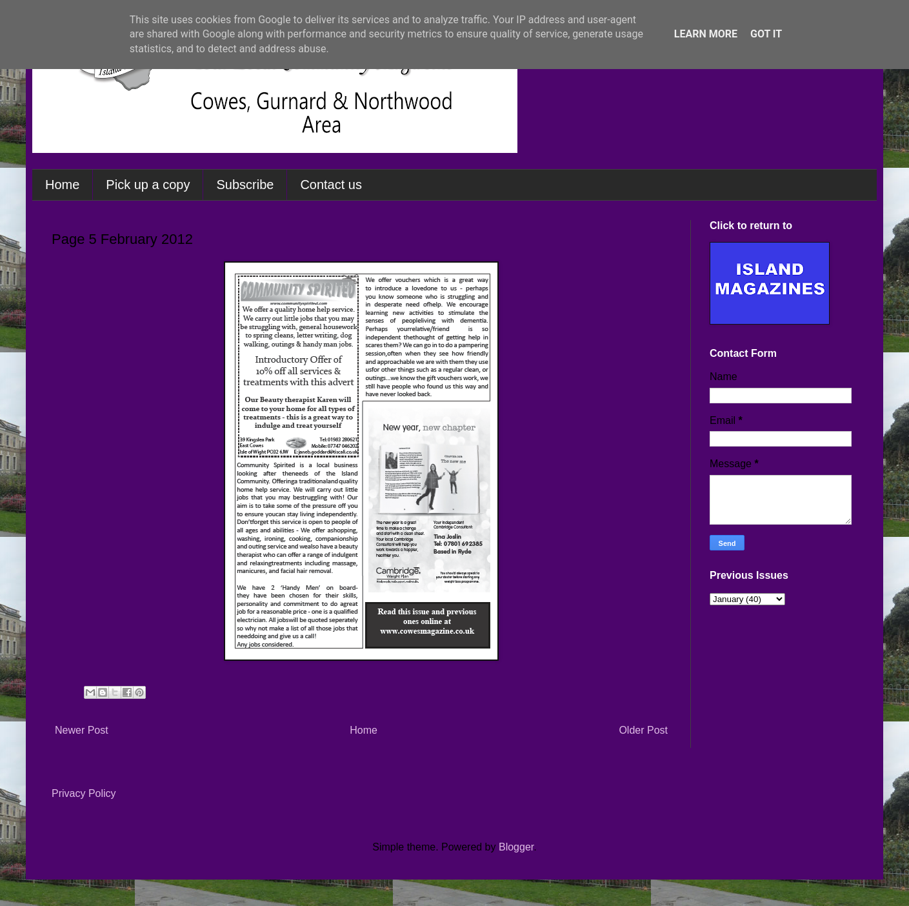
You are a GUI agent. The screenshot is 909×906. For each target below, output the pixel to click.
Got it (766, 34)
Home (62, 184)
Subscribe (245, 184)
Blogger (516, 846)
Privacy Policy (84, 793)
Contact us (331, 184)
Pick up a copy (148, 184)
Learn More (705, 34)
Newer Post (81, 730)
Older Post (643, 730)
